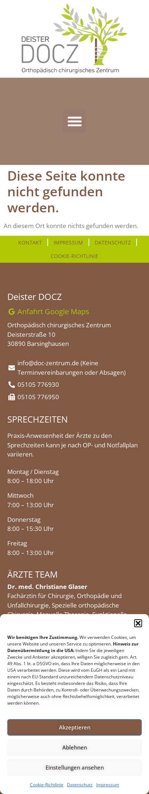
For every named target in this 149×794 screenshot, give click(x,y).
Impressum (107, 785)
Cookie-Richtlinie (46, 785)
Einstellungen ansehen (75, 767)
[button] (138, 623)
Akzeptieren (74, 727)
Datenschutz (80, 785)
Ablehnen (74, 747)
